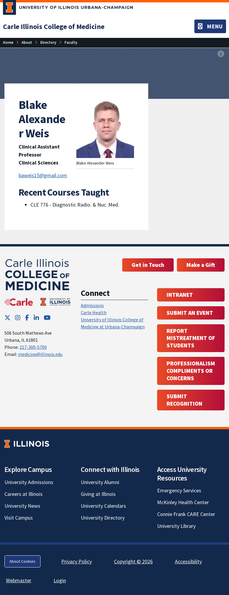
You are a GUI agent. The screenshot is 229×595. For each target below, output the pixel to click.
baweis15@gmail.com (43, 175)
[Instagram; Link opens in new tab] (17, 317)
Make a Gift (200, 264)
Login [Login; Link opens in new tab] (60, 580)
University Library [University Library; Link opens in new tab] (176, 526)
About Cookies (22, 561)
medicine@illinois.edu (40, 354)
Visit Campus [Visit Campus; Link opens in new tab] (18, 517)
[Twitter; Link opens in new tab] (7, 317)
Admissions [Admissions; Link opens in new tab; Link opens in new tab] (92, 305)
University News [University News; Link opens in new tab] (22, 505)
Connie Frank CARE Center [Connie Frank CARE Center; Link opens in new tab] (186, 514)
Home (8, 42)
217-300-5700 (33, 347)
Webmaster (18, 580)
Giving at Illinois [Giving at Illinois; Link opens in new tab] (98, 494)
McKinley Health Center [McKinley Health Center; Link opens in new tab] (183, 502)
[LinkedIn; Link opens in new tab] (36, 317)
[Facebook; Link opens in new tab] (27, 317)
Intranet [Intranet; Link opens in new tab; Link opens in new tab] (180, 294)
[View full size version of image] (220, 54)
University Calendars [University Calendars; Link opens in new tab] (103, 505)
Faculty (70, 42)
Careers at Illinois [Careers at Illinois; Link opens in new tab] (23, 494)
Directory (48, 42)
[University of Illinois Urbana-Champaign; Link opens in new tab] (68, 8)
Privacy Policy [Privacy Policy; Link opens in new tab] (76, 561)
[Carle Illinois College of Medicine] (53, 26)
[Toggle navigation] (210, 26)
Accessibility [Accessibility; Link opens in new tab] (188, 561)
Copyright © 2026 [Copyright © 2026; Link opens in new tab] (133, 561)
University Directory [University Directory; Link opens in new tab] (103, 517)
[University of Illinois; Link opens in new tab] (26, 444)
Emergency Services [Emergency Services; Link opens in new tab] (179, 490)
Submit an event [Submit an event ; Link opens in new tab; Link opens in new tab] (190, 312)
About (27, 42)
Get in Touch (148, 264)
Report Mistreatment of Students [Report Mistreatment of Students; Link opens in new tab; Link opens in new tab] (191, 338)
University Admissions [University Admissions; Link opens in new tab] (28, 482)
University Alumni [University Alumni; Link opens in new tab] (100, 482)
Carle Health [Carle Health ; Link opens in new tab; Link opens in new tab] (94, 312)
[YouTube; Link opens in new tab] (47, 317)
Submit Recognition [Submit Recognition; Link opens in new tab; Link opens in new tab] (184, 400)
